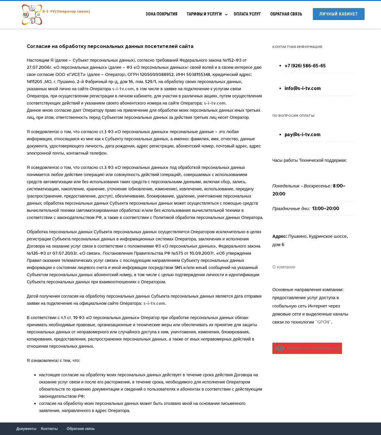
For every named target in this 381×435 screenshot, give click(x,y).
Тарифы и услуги (204, 14)
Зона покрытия (161, 14)
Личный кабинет (338, 14)
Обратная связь (286, 14)
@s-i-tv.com (307, 88)
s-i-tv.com (123, 88)
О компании (283, 266)
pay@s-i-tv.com (302, 134)
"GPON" (323, 322)
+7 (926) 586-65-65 (305, 66)
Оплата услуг (247, 14)
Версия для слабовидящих (307, 347)
